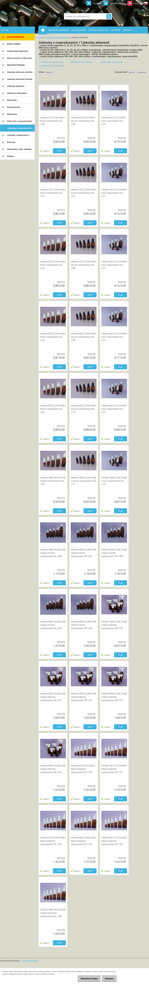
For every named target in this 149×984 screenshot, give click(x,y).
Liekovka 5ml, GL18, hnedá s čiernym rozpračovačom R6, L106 (83, 121)
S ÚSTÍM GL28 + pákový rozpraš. (111, 61)
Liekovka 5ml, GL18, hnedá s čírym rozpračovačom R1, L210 (113, 121)
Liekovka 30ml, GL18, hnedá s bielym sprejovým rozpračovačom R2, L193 (83, 841)
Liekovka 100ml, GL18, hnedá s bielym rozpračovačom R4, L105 (53, 481)
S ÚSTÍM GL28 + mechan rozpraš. (52, 65)
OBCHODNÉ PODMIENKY (59, 30)
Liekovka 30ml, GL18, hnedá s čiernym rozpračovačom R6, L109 (83, 337)
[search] (108, 16)
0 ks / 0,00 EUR (140, 3)
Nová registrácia (115, 3)
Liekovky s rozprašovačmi (57, 37)
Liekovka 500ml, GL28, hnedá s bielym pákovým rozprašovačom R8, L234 (53, 769)
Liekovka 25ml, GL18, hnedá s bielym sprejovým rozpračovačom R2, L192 (53, 841)
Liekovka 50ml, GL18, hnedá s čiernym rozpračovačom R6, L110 (83, 409)
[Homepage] (44, 30)
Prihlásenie (95, 3)
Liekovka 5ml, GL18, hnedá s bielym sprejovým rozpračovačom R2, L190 (83, 769)
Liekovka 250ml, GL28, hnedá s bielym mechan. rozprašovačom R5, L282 (114, 553)
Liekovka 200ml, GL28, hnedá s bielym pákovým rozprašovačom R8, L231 (53, 697)
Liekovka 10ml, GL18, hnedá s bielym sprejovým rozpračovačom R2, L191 (114, 769)
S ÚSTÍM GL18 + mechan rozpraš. (52, 61)
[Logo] (27, 16)
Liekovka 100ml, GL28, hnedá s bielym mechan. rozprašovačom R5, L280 (53, 553)
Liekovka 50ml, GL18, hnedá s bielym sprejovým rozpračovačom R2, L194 (114, 841)
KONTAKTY (127, 30)
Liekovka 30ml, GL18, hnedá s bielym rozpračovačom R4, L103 (53, 337)
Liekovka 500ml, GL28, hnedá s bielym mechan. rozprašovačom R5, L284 (83, 625)
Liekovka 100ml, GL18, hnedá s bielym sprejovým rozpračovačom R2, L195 (53, 913)
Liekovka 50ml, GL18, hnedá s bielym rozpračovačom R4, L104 (53, 409)
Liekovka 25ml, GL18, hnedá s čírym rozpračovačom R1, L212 (114, 265)
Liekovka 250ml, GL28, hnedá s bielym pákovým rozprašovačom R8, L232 (83, 697)
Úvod (41, 37)
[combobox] (132, 72)
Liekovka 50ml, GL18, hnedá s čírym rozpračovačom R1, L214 (114, 409)
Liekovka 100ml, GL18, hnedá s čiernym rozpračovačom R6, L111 (83, 481)
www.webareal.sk (30, 960)
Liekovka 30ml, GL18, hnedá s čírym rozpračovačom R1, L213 (114, 337)
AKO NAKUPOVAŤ (79, 30)
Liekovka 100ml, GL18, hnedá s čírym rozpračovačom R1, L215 (114, 481)
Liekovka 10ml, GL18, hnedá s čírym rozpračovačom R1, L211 (114, 193)
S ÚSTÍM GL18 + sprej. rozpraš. (81, 61)
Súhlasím (108, 978)
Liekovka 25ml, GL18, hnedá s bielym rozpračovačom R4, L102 (53, 265)
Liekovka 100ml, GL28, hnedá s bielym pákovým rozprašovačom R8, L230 (114, 625)
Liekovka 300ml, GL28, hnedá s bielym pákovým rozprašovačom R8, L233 (114, 697)
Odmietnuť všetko (88, 978)
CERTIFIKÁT (115, 30)
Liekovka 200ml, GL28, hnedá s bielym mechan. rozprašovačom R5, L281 (83, 553)
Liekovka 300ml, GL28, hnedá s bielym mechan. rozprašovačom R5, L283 (53, 625)
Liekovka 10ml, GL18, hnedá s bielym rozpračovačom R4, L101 (53, 193)
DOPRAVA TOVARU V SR (98, 30)
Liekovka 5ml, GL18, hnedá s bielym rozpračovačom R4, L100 (52, 121)
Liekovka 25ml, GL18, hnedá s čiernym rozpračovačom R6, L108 (83, 265)
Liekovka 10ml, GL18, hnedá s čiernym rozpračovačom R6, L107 (83, 193)
